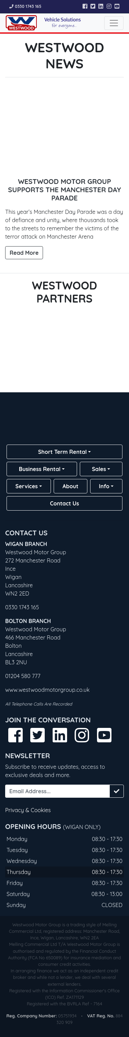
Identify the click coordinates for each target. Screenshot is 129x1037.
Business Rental (40, 469)
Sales (99, 469)
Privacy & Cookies (28, 810)
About (70, 486)
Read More (24, 252)
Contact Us (64, 503)
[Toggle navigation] (113, 23)
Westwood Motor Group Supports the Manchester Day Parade (64, 189)
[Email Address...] (57, 791)
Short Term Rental (62, 451)
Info (104, 486)
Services (26, 486)
